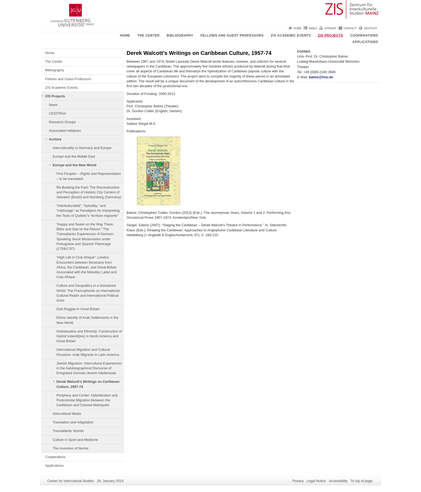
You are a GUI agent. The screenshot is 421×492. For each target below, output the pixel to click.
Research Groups (62, 122)
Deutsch (370, 28)
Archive (55, 139)
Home (297, 28)
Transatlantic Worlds (68, 431)
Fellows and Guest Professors (232, 35)
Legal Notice (316, 481)
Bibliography (180, 35)
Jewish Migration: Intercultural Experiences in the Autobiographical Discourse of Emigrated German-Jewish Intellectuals (89, 368)
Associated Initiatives (65, 131)
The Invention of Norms (70, 448)
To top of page (361, 481)
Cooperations (364, 35)
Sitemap (330, 28)
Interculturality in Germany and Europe (82, 148)
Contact (350, 28)
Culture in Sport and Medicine (75, 440)
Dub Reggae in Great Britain (78, 309)
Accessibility (338, 481)
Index (313, 28)
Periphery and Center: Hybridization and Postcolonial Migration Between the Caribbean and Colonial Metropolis (87, 400)
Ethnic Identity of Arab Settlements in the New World (87, 320)
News (53, 105)
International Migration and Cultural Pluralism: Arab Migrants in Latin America (87, 352)
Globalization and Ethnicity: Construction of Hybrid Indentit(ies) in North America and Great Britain (89, 336)
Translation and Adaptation (73, 422)
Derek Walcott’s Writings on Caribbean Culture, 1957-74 (87, 384)
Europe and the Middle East (74, 156)
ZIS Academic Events (291, 35)
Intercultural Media (67, 414)
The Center (148, 35)
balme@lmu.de (321, 77)
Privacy (298, 481)
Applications (365, 42)
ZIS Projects (330, 35)
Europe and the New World (74, 165)
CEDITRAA (57, 113)
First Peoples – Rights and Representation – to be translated (88, 176)
